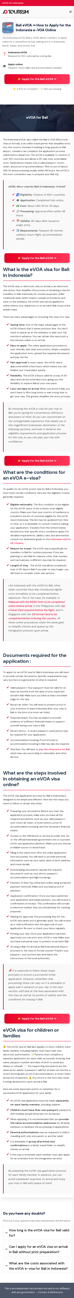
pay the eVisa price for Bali (54, 749)
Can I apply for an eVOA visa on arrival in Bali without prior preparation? (36, 1249)
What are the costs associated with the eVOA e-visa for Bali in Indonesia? (36, 1266)
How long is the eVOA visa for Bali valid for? (37, 1233)
